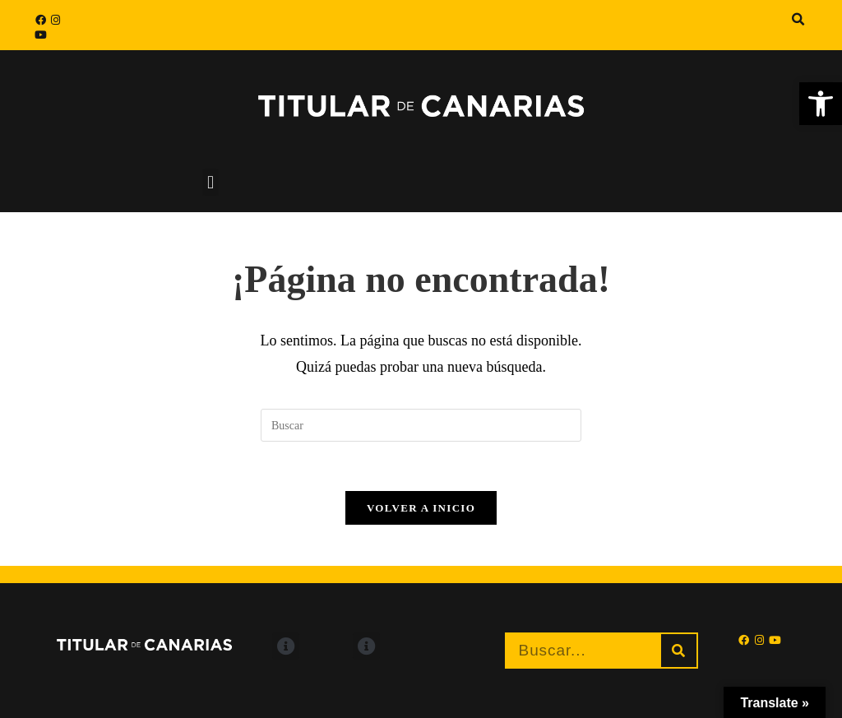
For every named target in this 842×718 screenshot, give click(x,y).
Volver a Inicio (421, 508)
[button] (798, 19)
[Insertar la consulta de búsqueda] (421, 425)
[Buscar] (678, 650)
